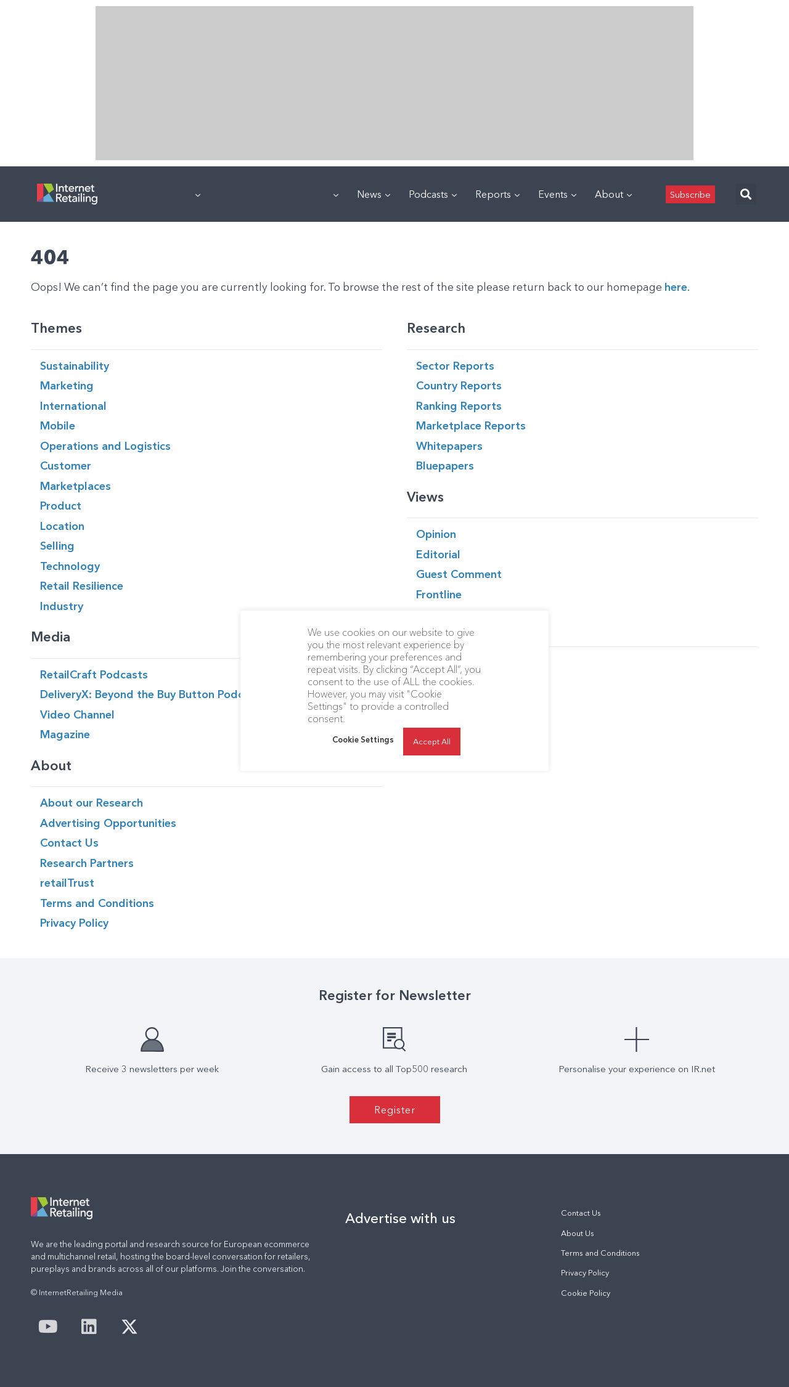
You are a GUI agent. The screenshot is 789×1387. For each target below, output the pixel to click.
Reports (497, 194)
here (675, 286)
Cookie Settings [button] (363, 739)
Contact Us (581, 1213)
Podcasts (433, 194)
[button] (745, 194)
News (373, 194)
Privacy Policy (585, 1272)
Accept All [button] (432, 741)
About (613, 194)
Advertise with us (400, 1218)
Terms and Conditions (600, 1253)
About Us (577, 1233)
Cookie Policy (585, 1293)
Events (557, 194)
